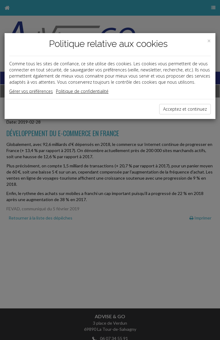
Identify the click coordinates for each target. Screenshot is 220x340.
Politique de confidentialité (82, 91)
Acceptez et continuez (185, 109)
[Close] (209, 41)
